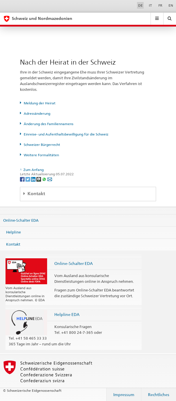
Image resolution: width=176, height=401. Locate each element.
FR (160, 5)
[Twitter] (28, 179)
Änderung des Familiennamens (48, 124)
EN (170, 5)
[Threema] (39, 179)
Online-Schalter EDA (20, 220)
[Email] (49, 179)
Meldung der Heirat (39, 103)
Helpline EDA (66, 314)
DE (140, 5)
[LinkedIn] (33, 179)
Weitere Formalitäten (41, 155)
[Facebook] (22, 179)
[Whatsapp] (44, 179)
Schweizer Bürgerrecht (42, 144)
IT (150, 5)
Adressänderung (37, 113)
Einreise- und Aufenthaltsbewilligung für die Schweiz (66, 134)
